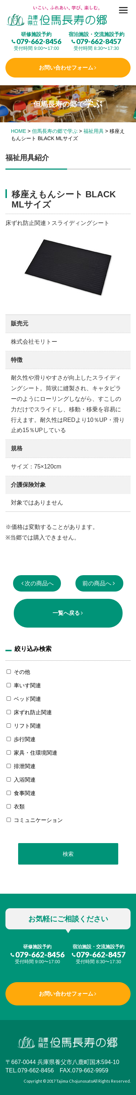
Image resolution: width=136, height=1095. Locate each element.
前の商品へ (96, 583)
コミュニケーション (38, 820)
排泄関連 (25, 766)
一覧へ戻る (66, 613)
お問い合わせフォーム (66, 67)
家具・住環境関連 (35, 753)
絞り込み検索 (33, 648)
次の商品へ (39, 583)
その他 (22, 672)
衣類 (19, 806)
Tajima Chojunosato (74, 1081)
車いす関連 (27, 685)
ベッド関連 (27, 699)
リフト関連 (27, 726)
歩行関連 (25, 739)
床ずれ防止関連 (33, 712)
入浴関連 (25, 779)
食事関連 (25, 793)
